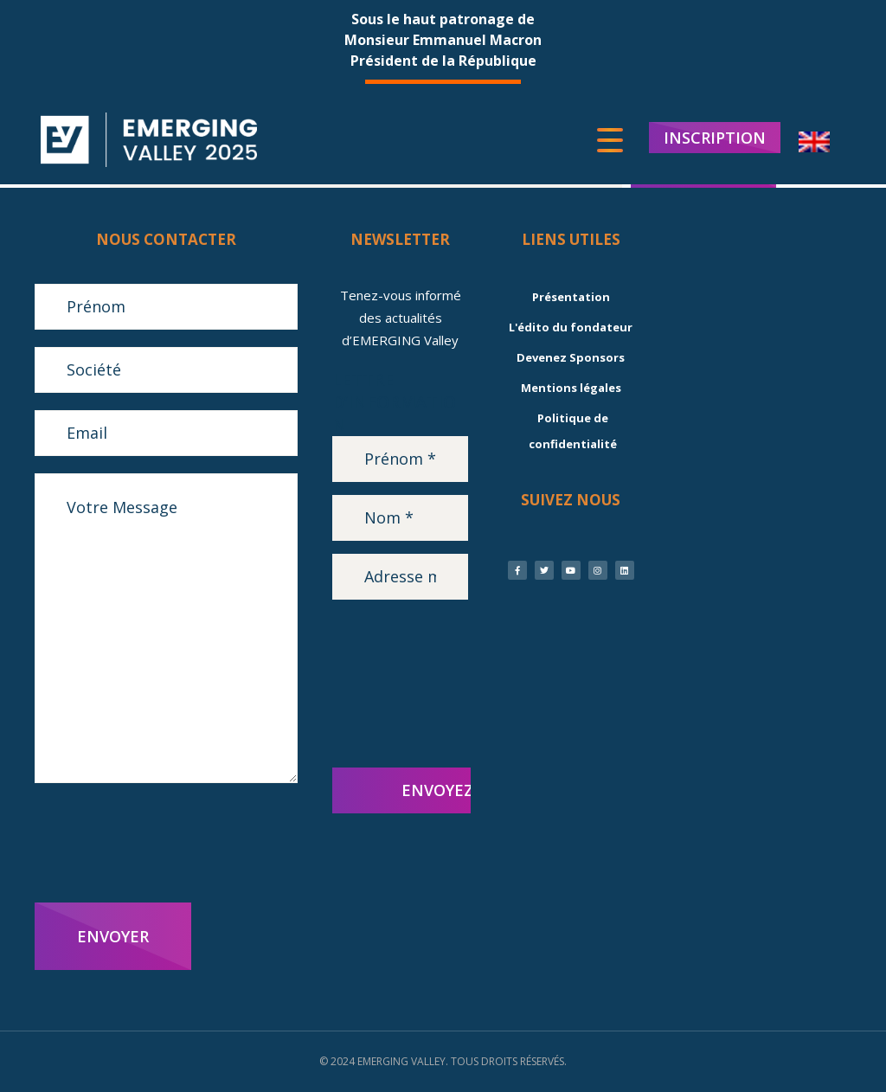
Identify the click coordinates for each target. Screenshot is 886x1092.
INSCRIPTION (715, 138)
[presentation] (166, 843)
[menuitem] (814, 143)
